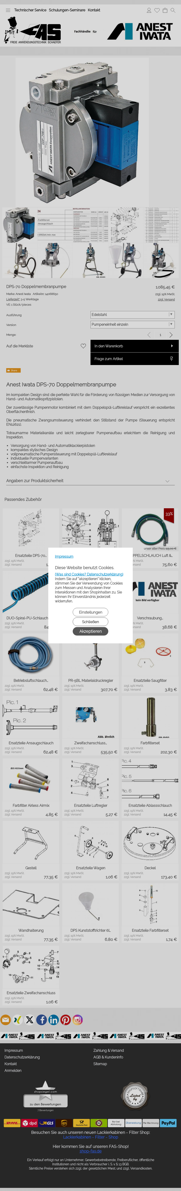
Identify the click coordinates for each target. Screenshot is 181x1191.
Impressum (64, 556)
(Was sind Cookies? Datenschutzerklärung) (89, 574)
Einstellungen (90, 612)
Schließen (90, 622)
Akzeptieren (90, 631)
